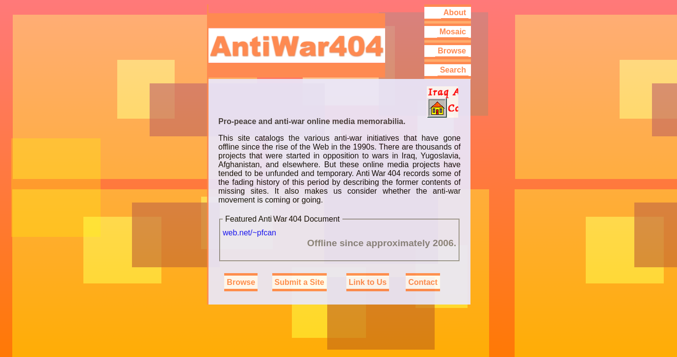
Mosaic (453, 31)
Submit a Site (299, 282)
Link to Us (368, 282)
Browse (452, 51)
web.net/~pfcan (249, 233)
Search (453, 70)
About (454, 12)
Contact (423, 282)
